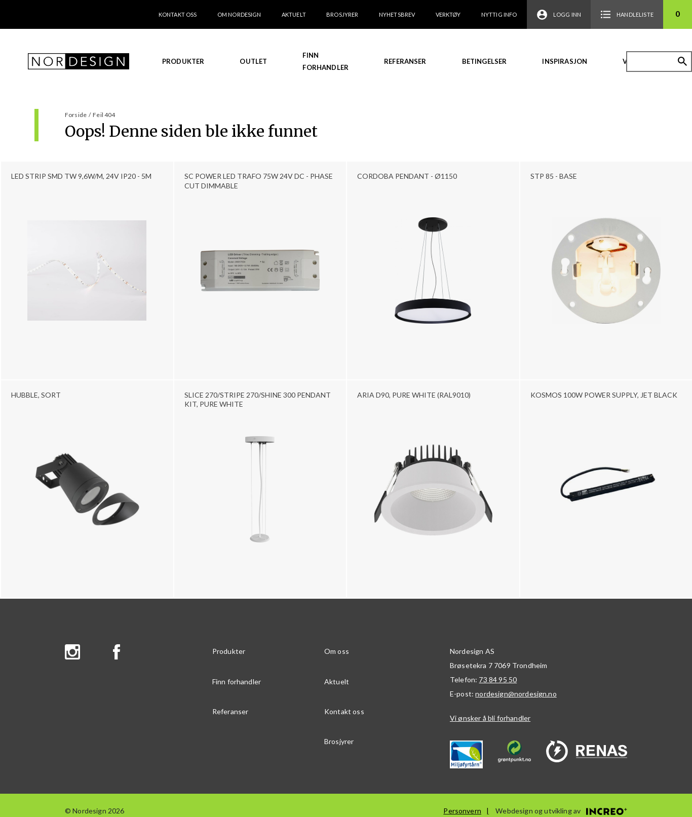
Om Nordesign (239, 14)
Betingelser (484, 61)
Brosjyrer (342, 14)
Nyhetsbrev (397, 14)
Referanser (405, 61)
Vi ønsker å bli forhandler (490, 718)
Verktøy (448, 14)
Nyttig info (499, 14)
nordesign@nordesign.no (516, 693)
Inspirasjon (564, 61)
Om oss (336, 651)
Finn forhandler (325, 61)
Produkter (183, 61)
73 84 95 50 (498, 679)
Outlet (253, 61)
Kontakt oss (178, 14)
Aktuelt (294, 14)
